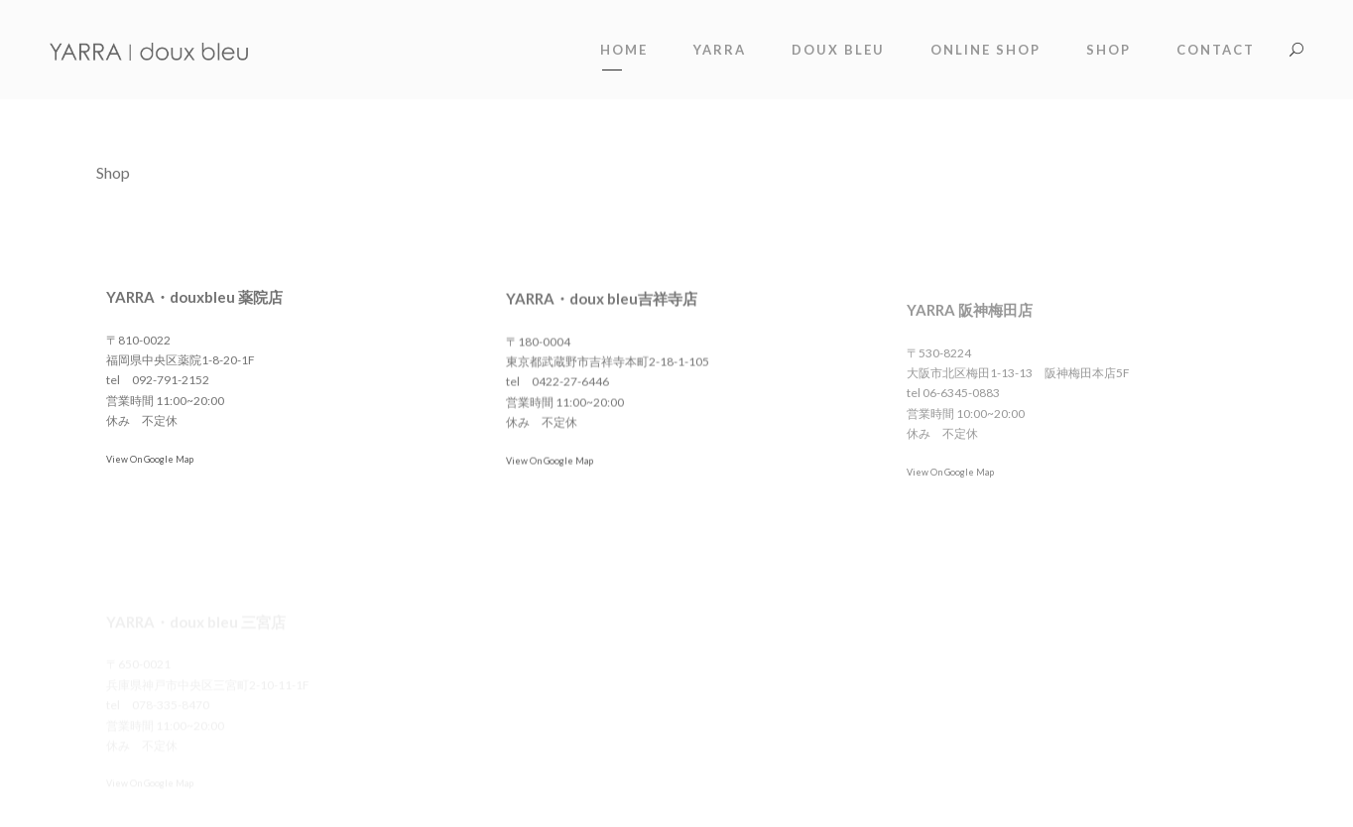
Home (624, 50)
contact (1215, 50)
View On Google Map (149, 459)
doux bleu (838, 50)
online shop (985, 50)
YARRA (719, 50)
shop (1108, 50)
